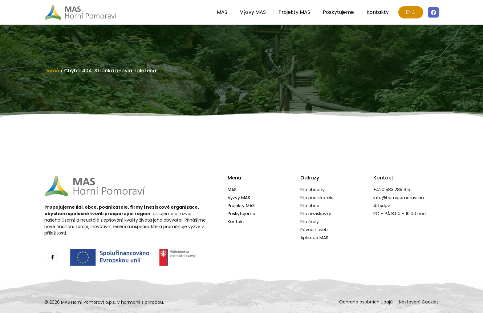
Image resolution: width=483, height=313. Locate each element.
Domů (51, 70)
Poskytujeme (340, 12)
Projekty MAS (295, 12)
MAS (223, 12)
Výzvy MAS (254, 12)
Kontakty (378, 12)
